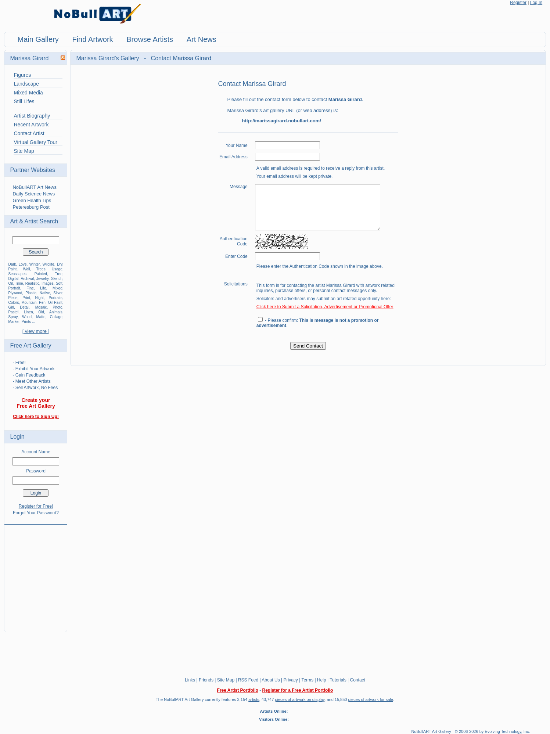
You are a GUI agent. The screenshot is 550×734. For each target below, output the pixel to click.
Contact (357, 680)
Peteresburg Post (30, 207)
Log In (536, 2)
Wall (26, 269)
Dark (12, 264)
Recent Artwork (31, 124)
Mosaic (41, 307)
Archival (27, 279)
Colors (13, 303)
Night (39, 298)
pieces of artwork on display (299, 699)
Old (41, 312)
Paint (12, 269)
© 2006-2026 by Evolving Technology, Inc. (492, 731)
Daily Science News (33, 194)
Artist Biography (32, 116)
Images (48, 283)
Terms (307, 680)
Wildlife (48, 264)
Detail (24, 307)
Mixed (57, 288)
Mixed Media (28, 93)
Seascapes (17, 274)
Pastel (13, 312)
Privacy (291, 680)
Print (26, 298)
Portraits (55, 298)
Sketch (56, 279)
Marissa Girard (29, 58)
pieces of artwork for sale (370, 699)
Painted (41, 274)
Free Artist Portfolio (237, 690)
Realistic (32, 283)
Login (17, 436)
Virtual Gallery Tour (35, 142)
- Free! (18, 362)
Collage (56, 317)
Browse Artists (149, 39)
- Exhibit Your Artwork (33, 368)
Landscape (26, 84)
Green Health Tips (31, 200)
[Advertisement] (36, 574)
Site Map (24, 151)
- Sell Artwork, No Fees (35, 387)
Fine (29, 288)
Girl (11, 307)
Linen (28, 312)
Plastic (30, 293)
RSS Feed (248, 680)
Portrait (14, 288)
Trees (40, 269)
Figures (22, 75)
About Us (271, 680)
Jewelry (42, 279)
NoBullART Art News (34, 187)
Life (43, 288)
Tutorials (338, 680)
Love (23, 264)
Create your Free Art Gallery (36, 403)
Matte (40, 317)
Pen (42, 303)
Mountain (28, 303)
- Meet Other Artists (31, 381)
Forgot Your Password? (36, 512)
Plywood (15, 293)
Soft (59, 283)
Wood (27, 317)
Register (518, 2)
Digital (13, 279)
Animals (55, 312)
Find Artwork (92, 39)
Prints (26, 322)
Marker (13, 322)
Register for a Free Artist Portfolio (297, 690)
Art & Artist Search (34, 221)
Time (19, 283)
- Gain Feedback (28, 375)
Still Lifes (24, 101)
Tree (58, 274)
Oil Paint (55, 303)
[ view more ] (36, 331)
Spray (12, 317)
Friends (206, 680)
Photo (57, 307)
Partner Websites (32, 170)
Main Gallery (37, 39)
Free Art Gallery (30, 345)
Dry (59, 264)
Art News (201, 39)
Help (321, 680)
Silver (57, 293)
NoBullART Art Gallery (431, 731)
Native (45, 293)
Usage (57, 269)
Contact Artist (29, 133)
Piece (12, 298)
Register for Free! (36, 506)
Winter (34, 264)
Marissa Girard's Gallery (108, 58)
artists (253, 699)
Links (190, 680)
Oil (10, 283)
